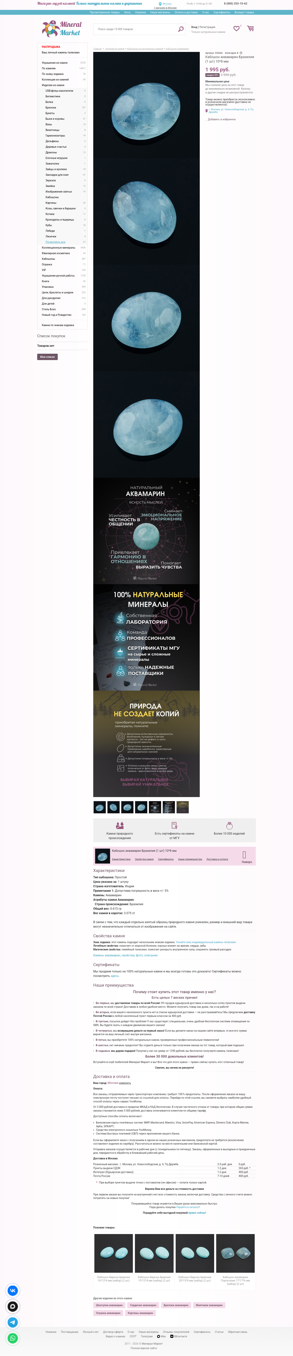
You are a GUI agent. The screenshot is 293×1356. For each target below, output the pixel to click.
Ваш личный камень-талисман (61, 52)
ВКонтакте (178, 1336)
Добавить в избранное (221, 119)
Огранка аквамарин (108, 1313)
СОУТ (133, 1336)
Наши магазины (160, 12)
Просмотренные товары (105, 12)
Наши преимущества (190, 859)
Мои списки (47, 356)
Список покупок (51, 336)
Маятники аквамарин (209, 1305)
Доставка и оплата (217, 859)
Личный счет (91, 1331)
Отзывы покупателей (176, 1331)
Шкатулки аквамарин (109, 1305)
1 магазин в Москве (165, 7)
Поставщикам (69, 1331)
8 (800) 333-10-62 (235, 3)
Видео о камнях (115, 1336)
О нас (205, 12)
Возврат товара (244, 12)
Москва (167, 3)
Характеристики (121, 859)
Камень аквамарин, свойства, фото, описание (125, 955)
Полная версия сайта (144, 1348)
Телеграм (146, 1336)
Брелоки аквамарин (176, 1305)
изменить (125, 1082)
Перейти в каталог (187, 1207)
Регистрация (207, 27)
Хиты (127, 12)
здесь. (115, 976)
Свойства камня (144, 859)
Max (161, 1336)
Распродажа (51, 46)
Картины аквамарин (140, 1313)
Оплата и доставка (186, 12)
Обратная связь (237, 1331)
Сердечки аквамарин (143, 1305)
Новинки (140, 12)
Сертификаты (222, 12)
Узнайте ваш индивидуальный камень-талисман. (206, 942)
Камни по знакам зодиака (58, 325)
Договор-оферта (113, 1331)
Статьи (219, 1331)
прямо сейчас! (197, 1212)
